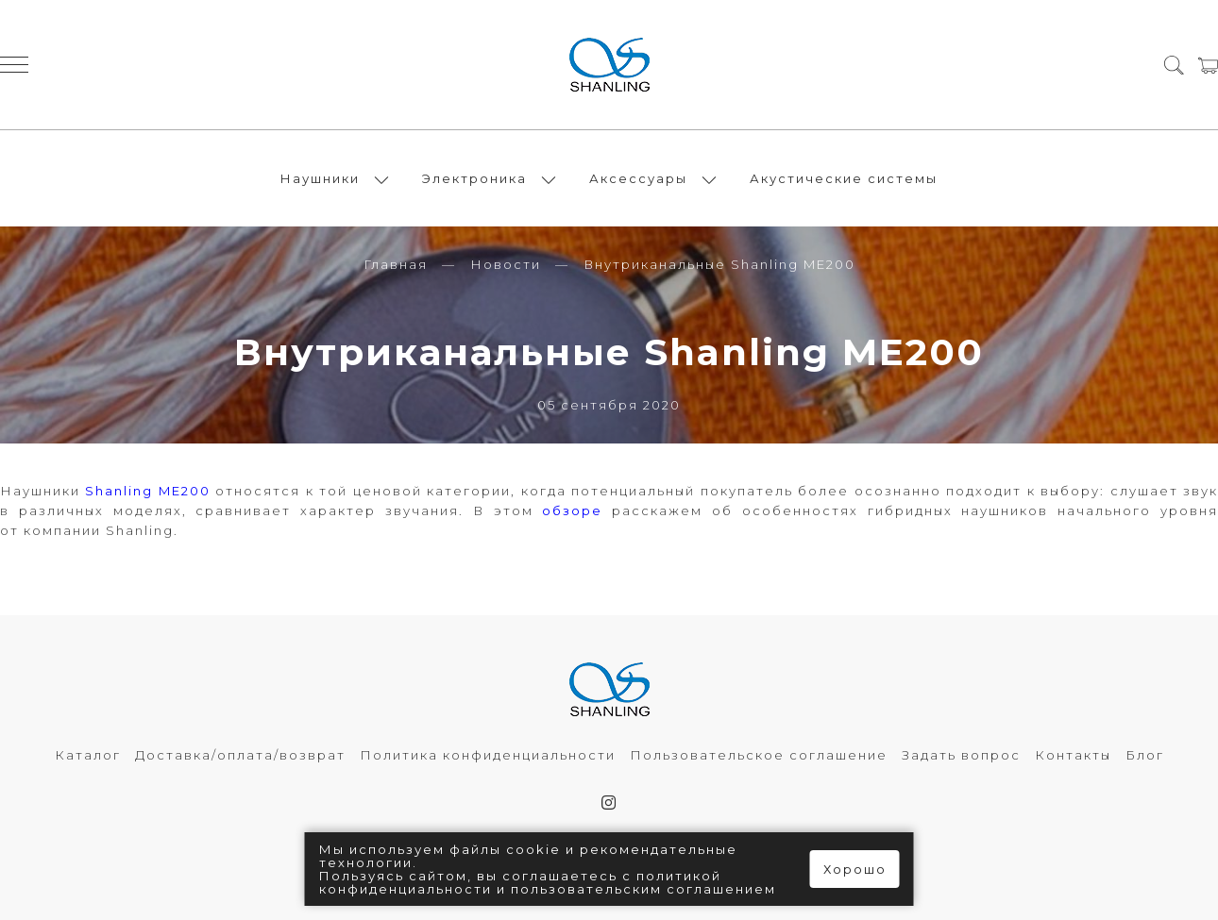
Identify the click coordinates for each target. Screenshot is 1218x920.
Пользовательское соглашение (759, 754)
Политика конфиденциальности (488, 754)
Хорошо (855, 869)
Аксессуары (638, 178)
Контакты (1073, 754)
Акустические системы (844, 178)
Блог (1144, 754)
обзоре (572, 510)
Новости (505, 264)
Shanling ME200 (147, 490)
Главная (396, 264)
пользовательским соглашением (643, 888)
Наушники (320, 178)
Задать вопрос (961, 754)
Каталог (88, 754)
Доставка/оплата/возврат (240, 754)
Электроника (474, 178)
